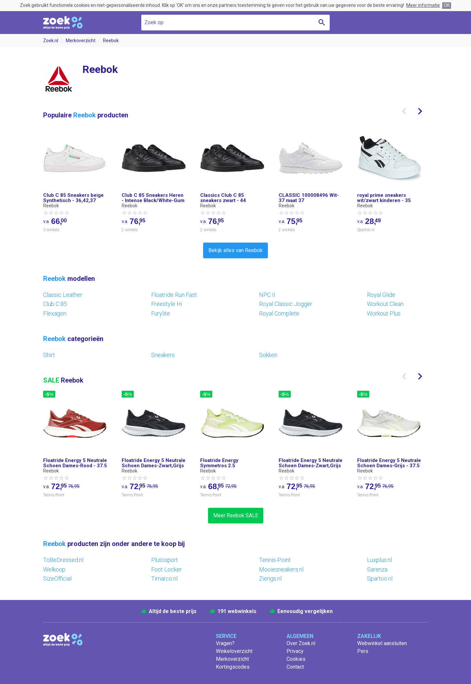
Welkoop (54, 569)
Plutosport (164, 559)
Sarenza (377, 569)
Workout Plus (384, 313)
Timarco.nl (164, 578)
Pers (362, 651)
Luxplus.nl (379, 559)
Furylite (160, 313)
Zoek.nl (50, 40)
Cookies (296, 659)
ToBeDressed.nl (63, 559)
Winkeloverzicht (234, 651)
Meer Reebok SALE (235, 515)
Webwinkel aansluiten (382, 643)
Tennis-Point (275, 559)
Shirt (49, 354)
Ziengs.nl (270, 578)
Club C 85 (55, 303)
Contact (295, 667)
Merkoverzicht (81, 40)
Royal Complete (279, 313)
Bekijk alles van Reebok (235, 250)
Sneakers (163, 354)
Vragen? (225, 643)
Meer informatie (423, 5)
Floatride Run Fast (174, 294)
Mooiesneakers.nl (281, 569)
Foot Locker (166, 569)
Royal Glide (381, 294)
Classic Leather (62, 294)
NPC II (267, 294)
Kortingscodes (233, 667)
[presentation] (404, 111)
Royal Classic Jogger (285, 303)
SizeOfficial (57, 578)
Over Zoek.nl (301, 643)
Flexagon (54, 313)
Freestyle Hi (166, 303)
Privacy (295, 651)
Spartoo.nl (379, 578)
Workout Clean (385, 303)
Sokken (268, 354)
